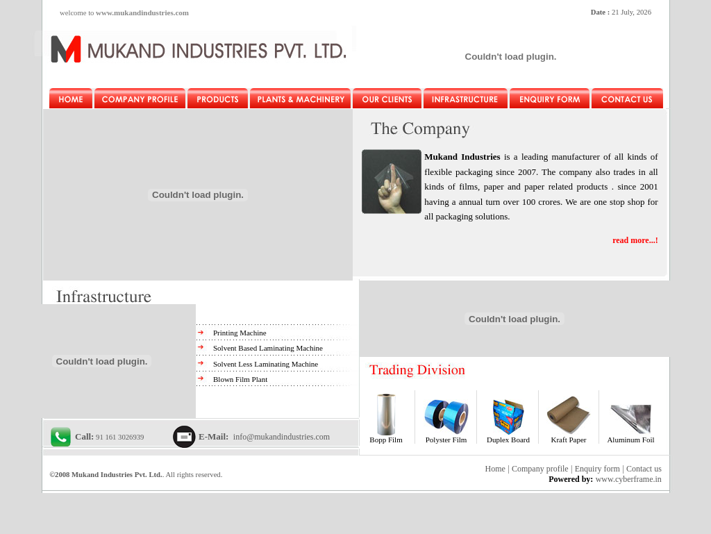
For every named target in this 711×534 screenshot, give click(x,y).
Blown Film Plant (240, 379)
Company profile (540, 469)
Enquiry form (597, 469)
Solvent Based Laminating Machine (268, 348)
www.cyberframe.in (629, 479)
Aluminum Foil (630, 439)
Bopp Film (385, 439)
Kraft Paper (568, 439)
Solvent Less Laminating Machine (265, 364)
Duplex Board (508, 439)
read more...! (635, 240)
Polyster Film (446, 439)
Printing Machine (240, 332)
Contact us (644, 469)
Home (495, 469)
